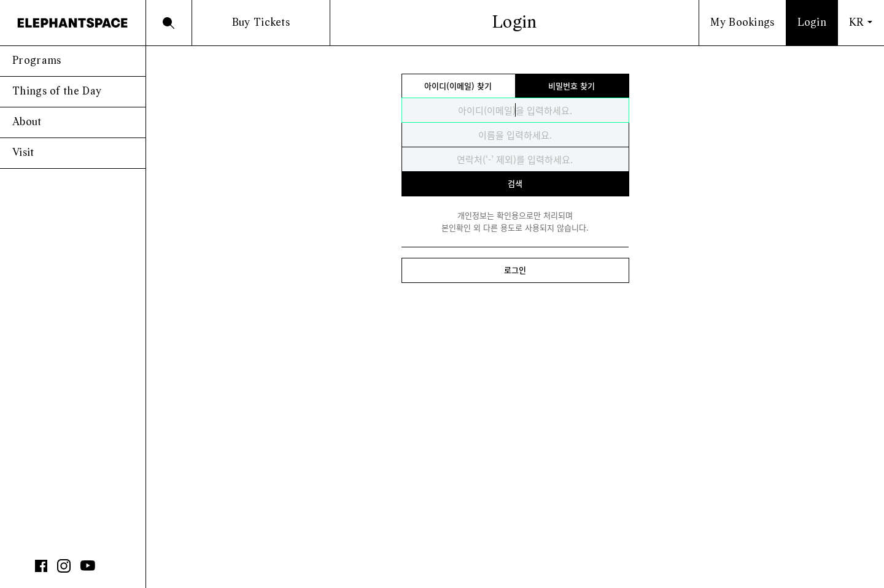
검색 (515, 183)
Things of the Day (56, 92)
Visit (23, 153)
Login (812, 23)
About (27, 122)
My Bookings (742, 23)
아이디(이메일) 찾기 (458, 85)
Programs (36, 61)
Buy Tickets (261, 23)
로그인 (515, 270)
